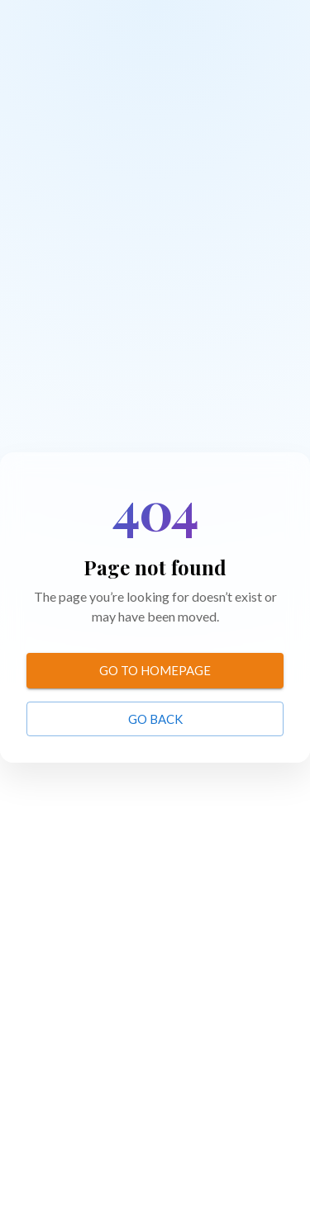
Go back (155, 719)
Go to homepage (155, 670)
